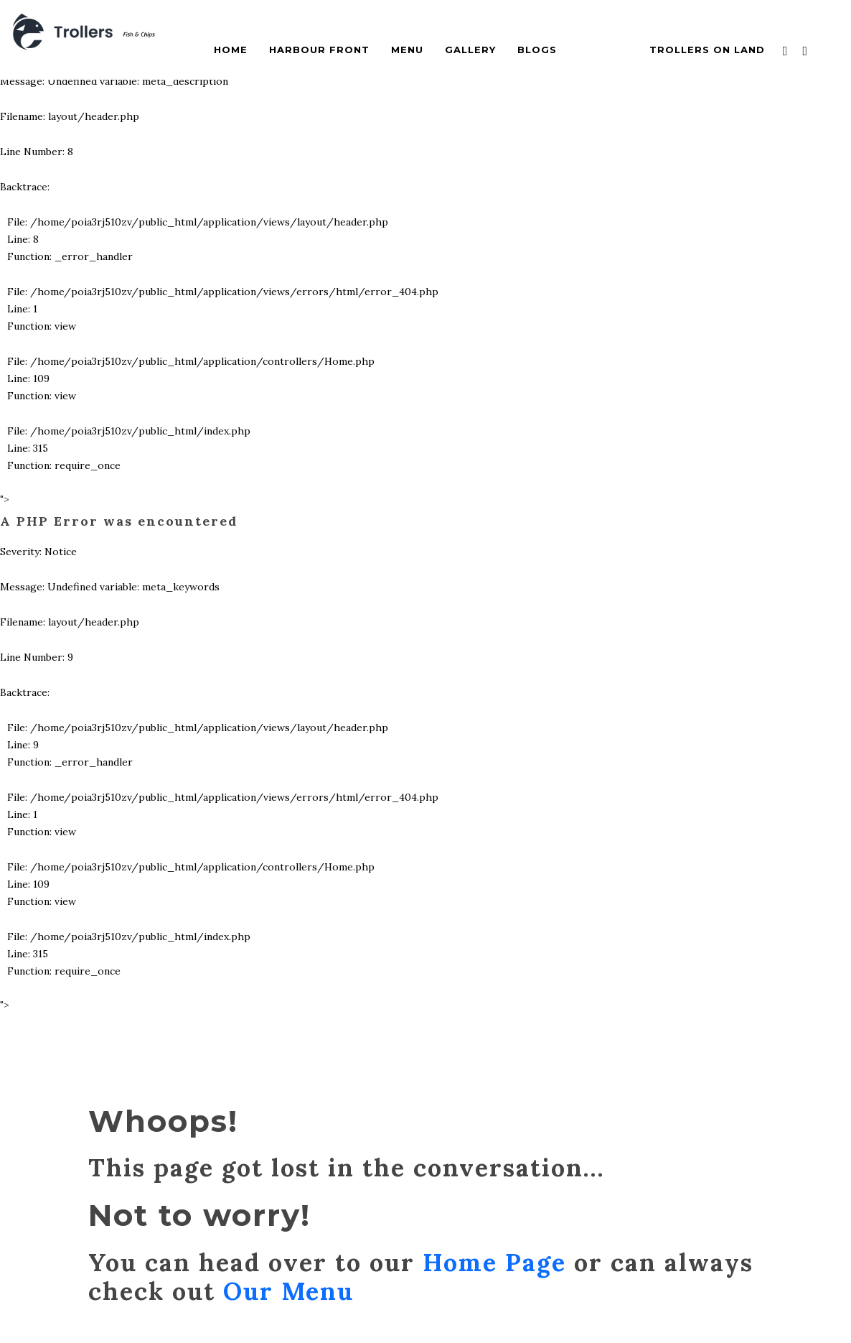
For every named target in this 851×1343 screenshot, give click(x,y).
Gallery (470, 49)
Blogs (537, 49)
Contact (603, 49)
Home (231, 49)
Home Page (494, 1262)
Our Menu (288, 1290)
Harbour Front (319, 49)
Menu (407, 49)
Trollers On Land (707, 49)
